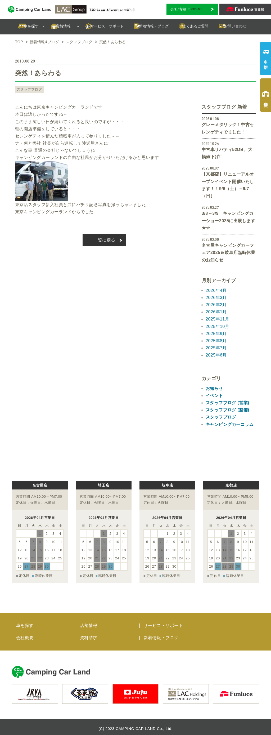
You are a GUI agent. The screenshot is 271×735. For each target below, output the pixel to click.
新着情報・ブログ (161, 634)
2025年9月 (216, 333)
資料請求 (88, 634)
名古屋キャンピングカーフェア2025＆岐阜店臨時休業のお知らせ (228, 252)
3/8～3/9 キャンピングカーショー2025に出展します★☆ (228, 220)
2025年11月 (217, 319)
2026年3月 (216, 297)
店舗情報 (88, 622)
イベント (214, 395)
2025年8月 (216, 340)
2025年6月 (216, 355)
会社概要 (25, 634)
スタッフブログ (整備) (227, 410)
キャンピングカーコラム (230, 424)
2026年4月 (216, 290)
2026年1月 (216, 312)
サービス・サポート (163, 622)
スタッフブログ (28, 89)
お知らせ (214, 388)
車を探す (25, 622)
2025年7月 (216, 348)
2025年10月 (217, 326)
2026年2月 (216, 304)
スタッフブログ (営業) (227, 402)
